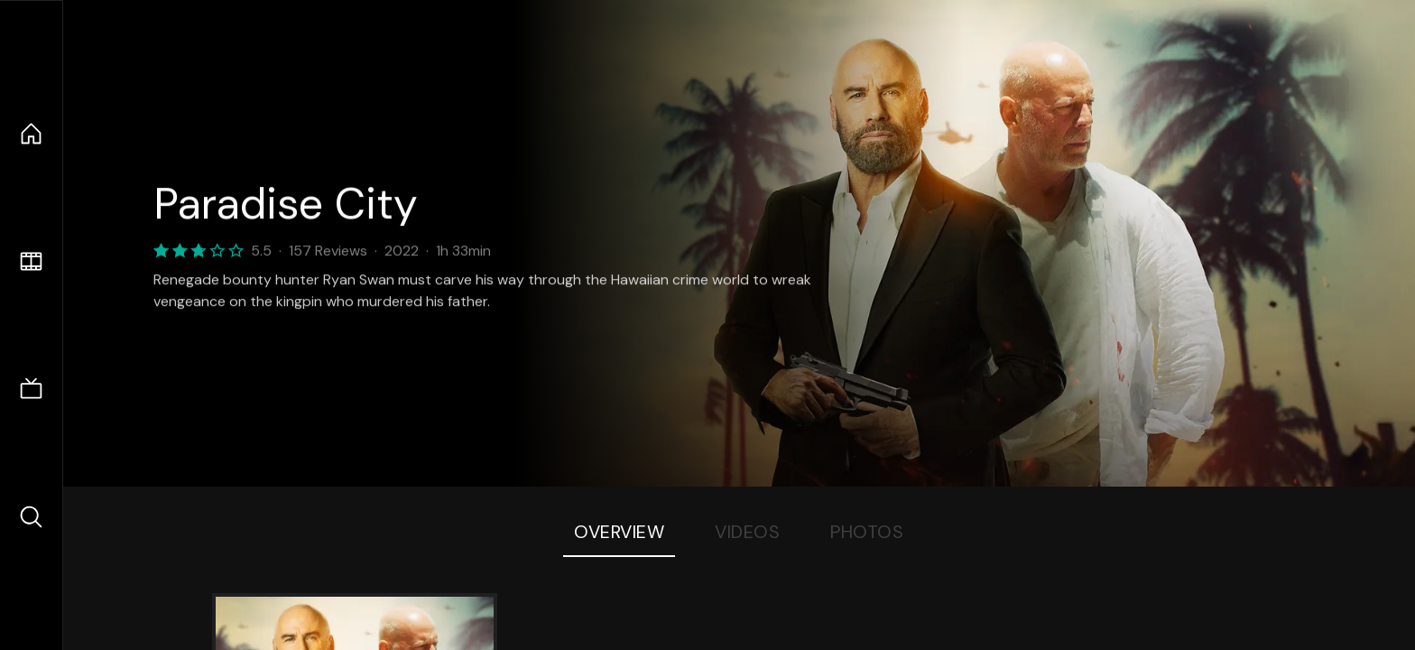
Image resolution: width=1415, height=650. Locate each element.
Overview (619, 531)
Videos (747, 531)
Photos (866, 531)
